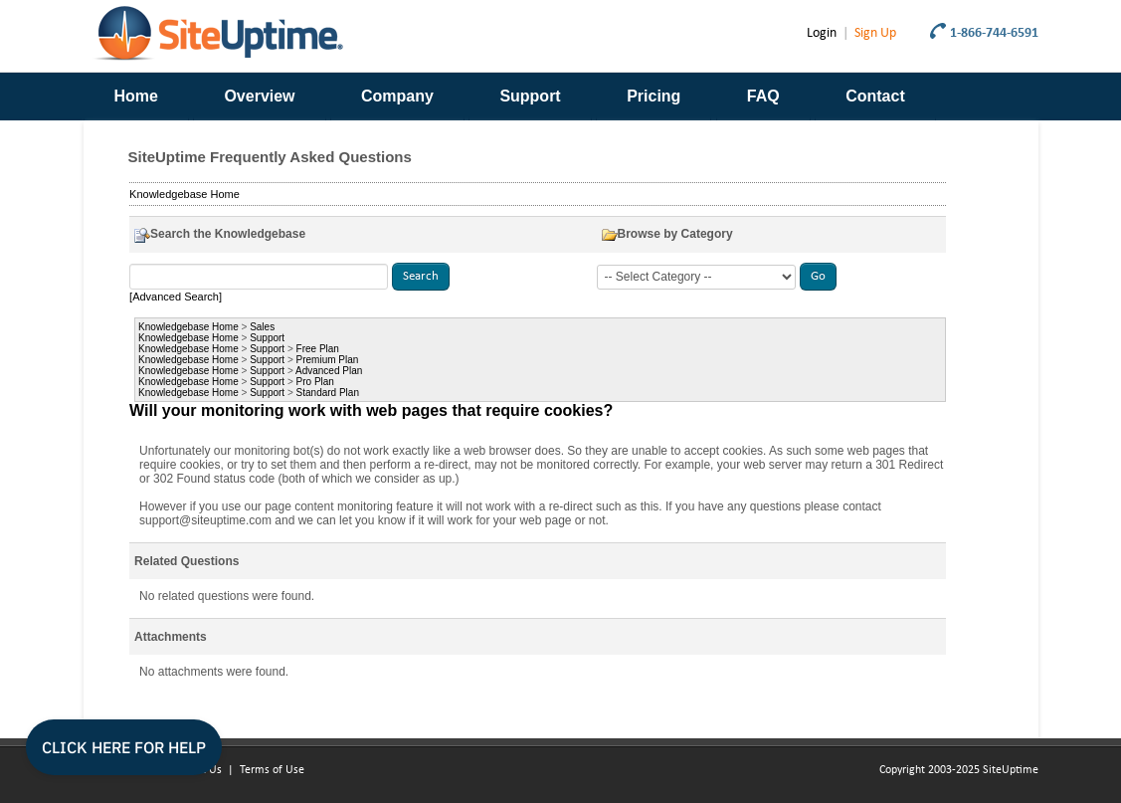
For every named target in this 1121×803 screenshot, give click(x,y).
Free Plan (317, 348)
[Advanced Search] (175, 296)
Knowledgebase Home (184, 194)
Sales (262, 326)
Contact (875, 96)
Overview (259, 96)
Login (822, 33)
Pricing (653, 96)
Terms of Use (272, 770)
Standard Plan (327, 392)
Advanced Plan (328, 370)
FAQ (763, 96)
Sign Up (875, 33)
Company (397, 96)
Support (529, 96)
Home (136, 96)
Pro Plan (315, 381)
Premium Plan (327, 359)
